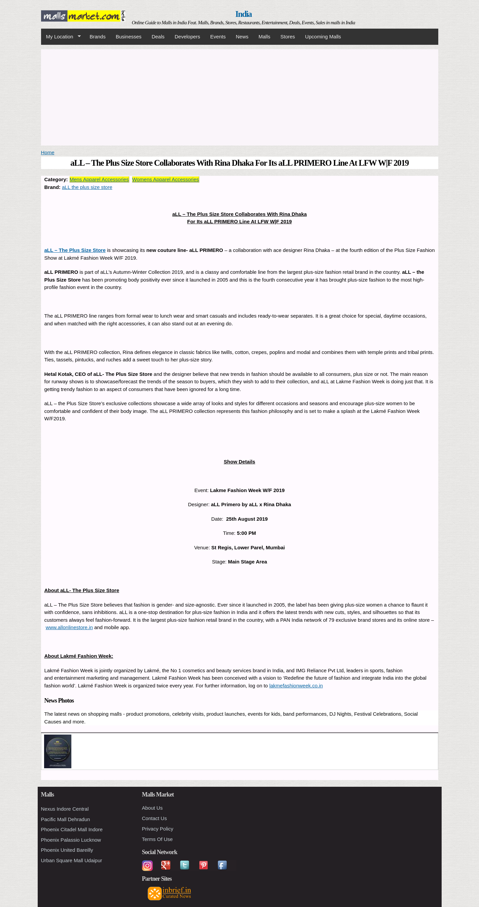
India (243, 14)
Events (218, 36)
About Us (152, 808)
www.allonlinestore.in (69, 627)
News (242, 36)
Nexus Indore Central (65, 809)
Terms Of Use (157, 839)
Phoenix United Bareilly (67, 850)
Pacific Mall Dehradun (65, 819)
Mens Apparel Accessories (99, 179)
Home (48, 152)
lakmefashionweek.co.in (296, 685)
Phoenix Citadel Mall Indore (72, 829)
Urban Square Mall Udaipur (71, 860)
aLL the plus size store (87, 187)
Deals (157, 36)
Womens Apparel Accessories (165, 179)
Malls (264, 36)
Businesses (129, 36)
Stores (287, 36)
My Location (61, 37)
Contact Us (154, 818)
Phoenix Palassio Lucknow (71, 840)
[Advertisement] (239, 96)
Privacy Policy (157, 829)
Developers (187, 36)
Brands (98, 36)
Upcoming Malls (323, 36)
